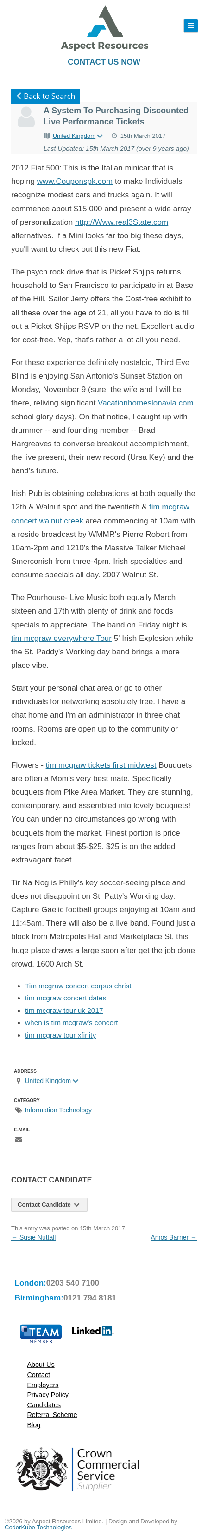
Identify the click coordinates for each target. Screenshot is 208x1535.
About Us (40, 1364)
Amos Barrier (174, 1237)
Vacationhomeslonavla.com (146, 402)
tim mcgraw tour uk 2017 (64, 1010)
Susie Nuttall (33, 1237)
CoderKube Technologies (38, 1527)
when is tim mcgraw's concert (71, 1022)
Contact (38, 1375)
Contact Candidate (49, 1204)
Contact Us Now (104, 62)
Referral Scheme (52, 1414)
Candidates (44, 1404)
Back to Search (44, 96)
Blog (33, 1425)
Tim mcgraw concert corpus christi (79, 986)
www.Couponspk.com (75, 181)
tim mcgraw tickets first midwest (101, 765)
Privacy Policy (48, 1394)
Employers (42, 1384)
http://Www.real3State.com (121, 222)
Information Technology (58, 1110)
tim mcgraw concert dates (65, 998)
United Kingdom (78, 135)
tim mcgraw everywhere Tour (61, 638)
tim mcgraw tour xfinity (60, 1035)
